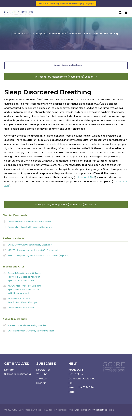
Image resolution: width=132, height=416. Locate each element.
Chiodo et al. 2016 (85, 177)
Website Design (82, 410)
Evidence (29, 33)
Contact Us (76, 374)
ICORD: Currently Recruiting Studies (27, 325)
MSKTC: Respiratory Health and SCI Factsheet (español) (39, 255)
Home (17, 33)
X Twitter (41, 378)
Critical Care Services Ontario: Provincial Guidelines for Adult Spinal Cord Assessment (24, 277)
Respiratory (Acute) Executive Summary (30, 226)
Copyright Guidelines (82, 378)
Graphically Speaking (103, 410)
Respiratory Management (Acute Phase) (60, 33)
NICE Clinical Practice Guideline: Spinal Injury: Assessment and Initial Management (25, 289)
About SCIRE (76, 369)
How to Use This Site (81, 387)
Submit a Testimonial (17, 374)
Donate (9, 369)
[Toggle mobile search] (120, 12)
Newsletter (43, 369)
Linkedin (41, 383)
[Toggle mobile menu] (126, 12)
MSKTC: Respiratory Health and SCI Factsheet (33, 250)
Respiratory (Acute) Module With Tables (30, 221)
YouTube (41, 374)
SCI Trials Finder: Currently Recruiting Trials (31, 330)
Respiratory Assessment (21, 307)
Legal (72, 392)
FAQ (71, 383)
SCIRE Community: (30, 244)
